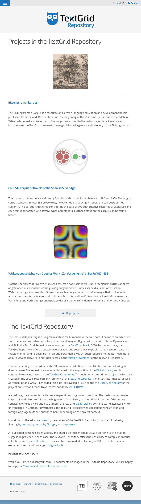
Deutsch (135, 3)
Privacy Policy (40, 483)
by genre (36, 424)
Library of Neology (111, 383)
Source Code (56, 483)
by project (69, 424)
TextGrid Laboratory (82, 378)
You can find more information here (44, 466)
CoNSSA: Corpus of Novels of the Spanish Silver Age (41, 188)
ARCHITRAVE (76, 387)
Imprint (27, 483)
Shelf (120, 3)
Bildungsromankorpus (22, 102)
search (46, 420)
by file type (49, 424)
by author (24, 424)
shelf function (39, 441)
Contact (17, 483)
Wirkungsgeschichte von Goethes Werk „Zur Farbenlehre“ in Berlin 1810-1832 (58, 273)
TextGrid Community (61, 374)
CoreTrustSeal (78, 345)
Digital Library (104, 370)
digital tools (56, 445)
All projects (72, 313)
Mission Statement (79, 358)
